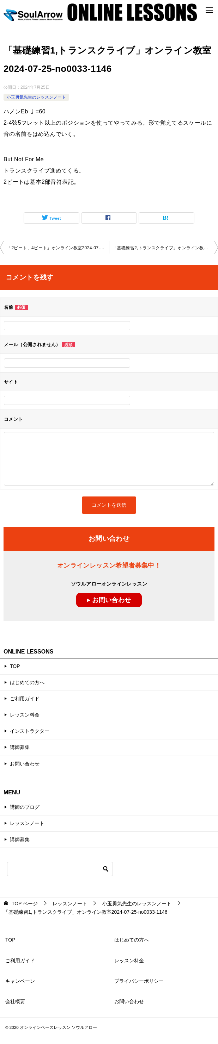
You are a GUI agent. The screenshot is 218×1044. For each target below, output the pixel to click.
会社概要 (15, 1001)
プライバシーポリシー (139, 981)
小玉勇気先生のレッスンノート (36, 97)
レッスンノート (27, 823)
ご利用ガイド (25, 698)
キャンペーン (20, 981)
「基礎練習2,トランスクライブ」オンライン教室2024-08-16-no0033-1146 (165, 247)
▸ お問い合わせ (109, 600)
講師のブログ (25, 807)
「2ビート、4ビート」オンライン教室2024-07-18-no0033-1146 (58, 247)
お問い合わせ (25, 764)
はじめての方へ (27, 682)
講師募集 (20, 747)
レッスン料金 (25, 715)
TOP (15, 666)
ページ (25, 903)
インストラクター (29, 731)
